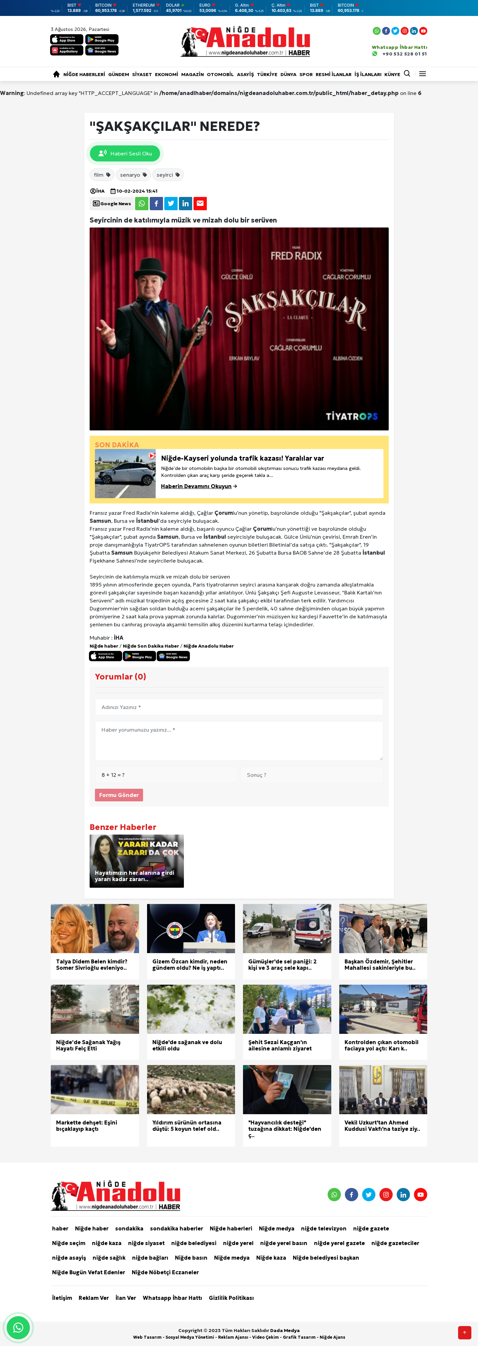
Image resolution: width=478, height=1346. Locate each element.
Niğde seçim (68, 1243)
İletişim (62, 1298)
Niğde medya (276, 1228)
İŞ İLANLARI (368, 74)
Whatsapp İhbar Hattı (172, 1298)
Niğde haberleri (84, 74)
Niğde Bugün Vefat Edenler (88, 1272)
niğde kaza (106, 1243)
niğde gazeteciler (395, 1243)
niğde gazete (371, 1228)
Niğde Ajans (332, 1337)
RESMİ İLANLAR (334, 74)
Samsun (100, 520)
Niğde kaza (271, 1257)
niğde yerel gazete (339, 1243)
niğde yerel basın (283, 1243)
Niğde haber (104, 646)
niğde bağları (150, 1257)
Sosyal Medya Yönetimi (190, 1337)
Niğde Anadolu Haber (209, 646)
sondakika (129, 1228)
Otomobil (220, 74)
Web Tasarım (147, 1337)
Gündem (118, 74)
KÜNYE (392, 74)
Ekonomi (166, 74)
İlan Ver (126, 1298)
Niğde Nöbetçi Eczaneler (165, 1272)
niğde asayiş (69, 1257)
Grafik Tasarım (299, 1337)
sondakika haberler (176, 1228)
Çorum (223, 512)
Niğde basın (191, 1257)
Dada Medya (285, 1330)
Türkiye (267, 74)
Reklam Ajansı (233, 1337)
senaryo (134, 174)
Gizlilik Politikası (231, 1298)
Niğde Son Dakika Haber (151, 646)
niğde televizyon (324, 1228)
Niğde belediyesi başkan (326, 1257)
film (102, 174)
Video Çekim (265, 1337)
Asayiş (245, 74)
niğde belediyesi (193, 1243)
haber (60, 1228)
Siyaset (142, 74)
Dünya (288, 74)
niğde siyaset (146, 1243)
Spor (306, 74)
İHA (97, 191)
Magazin (192, 74)
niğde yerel (238, 1243)
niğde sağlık (109, 1257)
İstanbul (147, 520)
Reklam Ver (94, 1298)
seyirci (169, 174)
